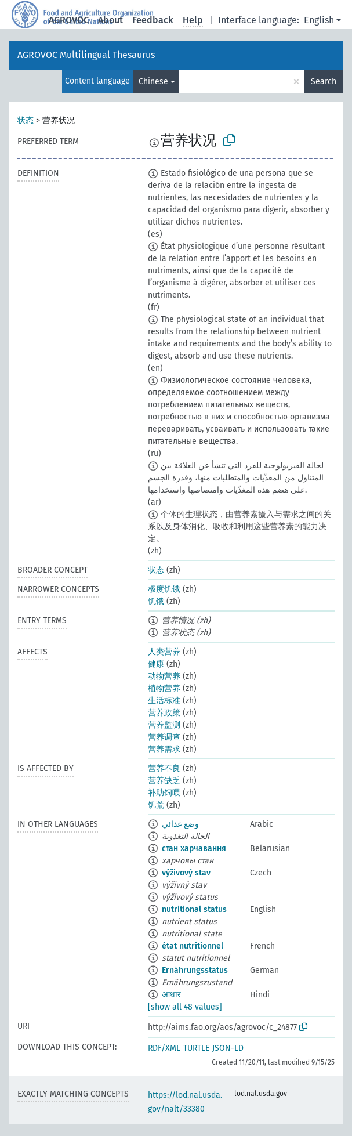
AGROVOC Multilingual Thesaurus (86, 54)
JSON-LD (228, 1048)
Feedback (152, 20)
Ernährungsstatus (195, 970)
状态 (25, 120)
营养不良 (164, 768)
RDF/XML (164, 1048)
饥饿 (156, 601)
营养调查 (164, 737)
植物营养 (164, 688)
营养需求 (164, 749)
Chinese (153, 81)
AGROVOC (69, 20)
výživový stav (186, 873)
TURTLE (196, 1048)
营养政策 (164, 713)
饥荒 (156, 805)
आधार (171, 995)
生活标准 (164, 701)
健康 (156, 664)
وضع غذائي (180, 824)
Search (323, 81)
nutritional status (194, 909)
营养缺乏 (164, 781)
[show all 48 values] (185, 1007)
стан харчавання (194, 848)
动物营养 (164, 676)
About (110, 20)
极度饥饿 (164, 589)
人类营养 (164, 652)
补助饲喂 (164, 793)
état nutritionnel (192, 946)
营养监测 (164, 725)
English (319, 20)
